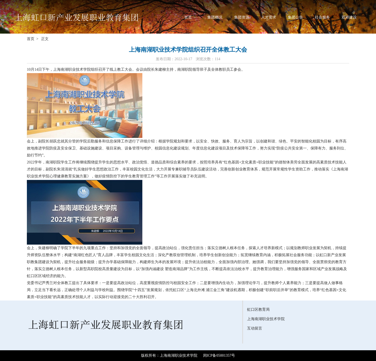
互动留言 (254, 328)
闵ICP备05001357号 (219, 355)
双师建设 (349, 17)
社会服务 (322, 17)
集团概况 (214, 17)
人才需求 (268, 17)
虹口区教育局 (258, 310)
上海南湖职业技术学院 (266, 319)
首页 (188, 17)
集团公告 (295, 17)
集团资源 (241, 17)
